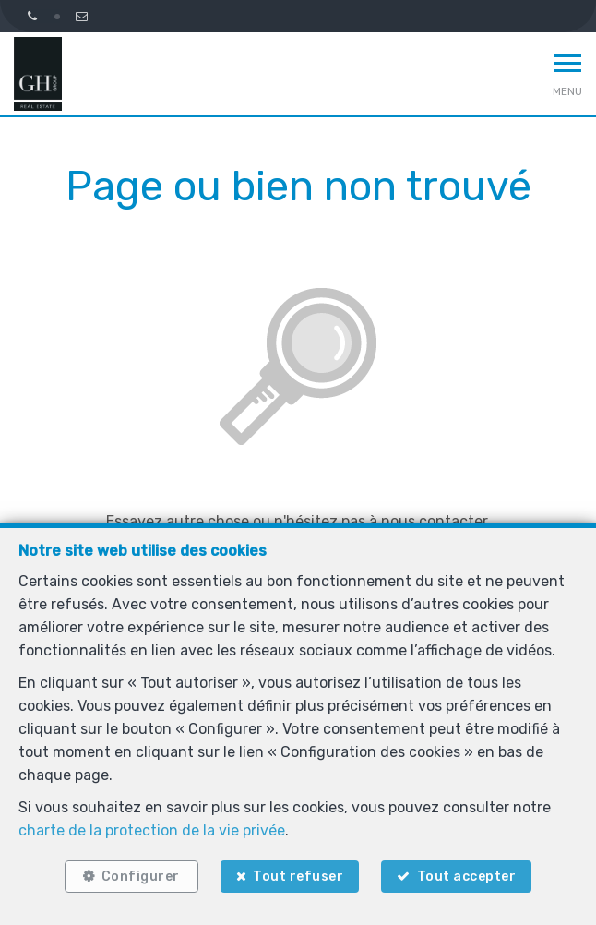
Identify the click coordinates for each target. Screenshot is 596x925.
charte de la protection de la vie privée (151, 830)
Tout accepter (467, 876)
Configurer (140, 876)
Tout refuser (298, 876)
